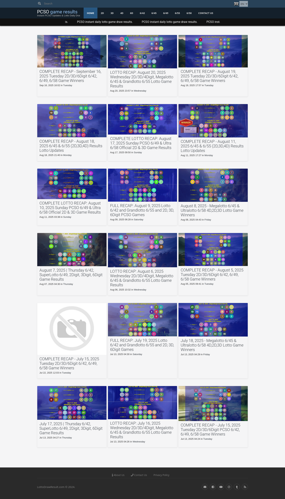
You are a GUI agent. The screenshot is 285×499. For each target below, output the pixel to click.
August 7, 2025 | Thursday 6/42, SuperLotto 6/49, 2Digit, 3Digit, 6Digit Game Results (71, 275)
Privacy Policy (161, 475)
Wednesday (140, 90)
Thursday (68, 284)
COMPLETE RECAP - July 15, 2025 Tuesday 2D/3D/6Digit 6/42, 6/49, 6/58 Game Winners (69, 363)
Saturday (138, 219)
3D (112, 13)
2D (102, 13)
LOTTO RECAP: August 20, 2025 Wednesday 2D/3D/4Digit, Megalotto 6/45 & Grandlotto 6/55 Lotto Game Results (141, 79)
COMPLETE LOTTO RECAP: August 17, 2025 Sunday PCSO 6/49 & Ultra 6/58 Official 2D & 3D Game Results (140, 143)
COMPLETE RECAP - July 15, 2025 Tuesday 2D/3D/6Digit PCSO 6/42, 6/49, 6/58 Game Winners (210, 429)
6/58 (189, 13)
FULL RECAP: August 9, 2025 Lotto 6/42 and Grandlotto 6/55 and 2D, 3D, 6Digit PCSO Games (142, 210)
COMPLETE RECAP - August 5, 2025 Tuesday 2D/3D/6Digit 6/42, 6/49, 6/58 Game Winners (212, 274)
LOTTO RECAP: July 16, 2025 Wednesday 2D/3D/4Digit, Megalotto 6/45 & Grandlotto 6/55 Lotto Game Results (141, 430)
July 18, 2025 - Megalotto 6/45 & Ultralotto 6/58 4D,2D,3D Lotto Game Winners (212, 345)
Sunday (138, 152)
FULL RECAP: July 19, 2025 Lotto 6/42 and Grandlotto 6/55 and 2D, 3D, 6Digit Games (142, 345)
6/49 (165, 13)
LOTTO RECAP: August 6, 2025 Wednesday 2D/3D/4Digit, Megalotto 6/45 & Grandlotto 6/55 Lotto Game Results (141, 278)
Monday (67, 155)
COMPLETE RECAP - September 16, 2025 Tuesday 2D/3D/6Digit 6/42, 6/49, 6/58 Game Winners (70, 76)
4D (121, 13)
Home (90, 13)
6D (131, 13)
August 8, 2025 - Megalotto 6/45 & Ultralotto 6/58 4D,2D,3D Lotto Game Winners (212, 210)
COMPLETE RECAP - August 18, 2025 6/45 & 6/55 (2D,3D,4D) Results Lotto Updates (70, 146)
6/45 (154, 13)
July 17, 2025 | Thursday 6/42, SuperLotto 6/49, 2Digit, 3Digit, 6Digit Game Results (71, 428)
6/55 (177, 13)
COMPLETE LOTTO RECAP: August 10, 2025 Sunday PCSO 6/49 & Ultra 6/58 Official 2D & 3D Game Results (70, 208)
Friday (207, 219)
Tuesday (67, 85)
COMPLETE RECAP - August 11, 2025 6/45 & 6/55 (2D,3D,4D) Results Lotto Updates (212, 146)
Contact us (205, 13)
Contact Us (139, 475)
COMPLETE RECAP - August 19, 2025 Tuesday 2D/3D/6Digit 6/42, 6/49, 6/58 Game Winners (209, 76)
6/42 (142, 13)
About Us (118, 475)
